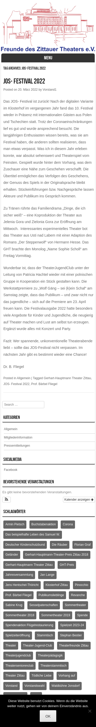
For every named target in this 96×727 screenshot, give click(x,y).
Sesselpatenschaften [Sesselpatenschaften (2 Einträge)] (43, 605)
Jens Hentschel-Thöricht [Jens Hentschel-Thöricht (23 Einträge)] (21, 585)
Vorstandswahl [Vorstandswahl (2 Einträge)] (35, 686)
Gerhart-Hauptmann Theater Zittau (67, 378)
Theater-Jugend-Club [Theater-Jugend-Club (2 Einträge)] (37, 645)
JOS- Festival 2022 (24, 81)
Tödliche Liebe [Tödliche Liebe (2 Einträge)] (41, 675)
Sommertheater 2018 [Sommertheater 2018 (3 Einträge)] (19, 615)
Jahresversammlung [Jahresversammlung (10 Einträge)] (19, 575)
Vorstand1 (50, 89)
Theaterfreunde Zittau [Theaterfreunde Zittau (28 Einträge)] (74, 645)
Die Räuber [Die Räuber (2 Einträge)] (60, 544)
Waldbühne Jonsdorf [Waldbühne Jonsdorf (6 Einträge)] (65, 686)
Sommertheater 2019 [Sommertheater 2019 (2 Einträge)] (55, 615)
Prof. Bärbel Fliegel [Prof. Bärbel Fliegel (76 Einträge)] (18, 595)
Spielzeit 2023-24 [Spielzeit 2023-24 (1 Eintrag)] (72, 625)
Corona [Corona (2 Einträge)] (68, 524)
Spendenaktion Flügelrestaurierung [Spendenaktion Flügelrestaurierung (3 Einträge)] (29, 625)
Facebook (10, 470)
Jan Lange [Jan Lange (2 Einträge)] (47, 575)
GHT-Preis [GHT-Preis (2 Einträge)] (67, 565)
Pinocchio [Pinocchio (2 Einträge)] (81, 585)
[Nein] (89, 711)
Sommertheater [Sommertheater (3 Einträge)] (75, 605)
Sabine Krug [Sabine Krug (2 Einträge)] (13, 605)
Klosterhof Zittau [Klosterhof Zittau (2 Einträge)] (57, 585)
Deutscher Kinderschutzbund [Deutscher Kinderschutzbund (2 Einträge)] (25, 544)
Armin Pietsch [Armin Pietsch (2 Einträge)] (14, 524)
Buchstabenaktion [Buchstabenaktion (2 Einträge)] (43, 524)
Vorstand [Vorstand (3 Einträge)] (11, 686)
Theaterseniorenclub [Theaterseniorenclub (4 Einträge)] (19, 665)
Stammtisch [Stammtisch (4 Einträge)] (45, 635)
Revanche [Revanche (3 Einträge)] (78, 595)
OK (47, 716)
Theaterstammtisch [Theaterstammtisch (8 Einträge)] (53, 665)
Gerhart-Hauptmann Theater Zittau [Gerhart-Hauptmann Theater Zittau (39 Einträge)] (29, 565)
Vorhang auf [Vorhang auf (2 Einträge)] (67, 675)
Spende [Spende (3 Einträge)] (82, 615)
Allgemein (23, 378)
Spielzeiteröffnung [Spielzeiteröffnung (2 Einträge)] (17, 635)
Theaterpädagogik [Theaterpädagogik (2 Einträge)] (50, 655)
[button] (6, 499)
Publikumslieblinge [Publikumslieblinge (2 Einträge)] (51, 595)
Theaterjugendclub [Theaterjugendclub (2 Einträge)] (18, 655)
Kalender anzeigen (79, 499)
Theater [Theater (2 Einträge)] (10, 645)
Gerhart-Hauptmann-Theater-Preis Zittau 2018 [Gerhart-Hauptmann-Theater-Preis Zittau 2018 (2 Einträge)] (56, 554)
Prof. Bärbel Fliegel (44, 384)
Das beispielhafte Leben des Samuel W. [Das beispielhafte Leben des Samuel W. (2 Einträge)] (32, 534)
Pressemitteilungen (17, 445)
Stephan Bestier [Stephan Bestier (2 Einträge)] (71, 635)
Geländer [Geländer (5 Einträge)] (11, 554)
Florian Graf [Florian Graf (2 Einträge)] (82, 544)
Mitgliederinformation (18, 437)
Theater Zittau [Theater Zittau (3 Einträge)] (15, 675)
